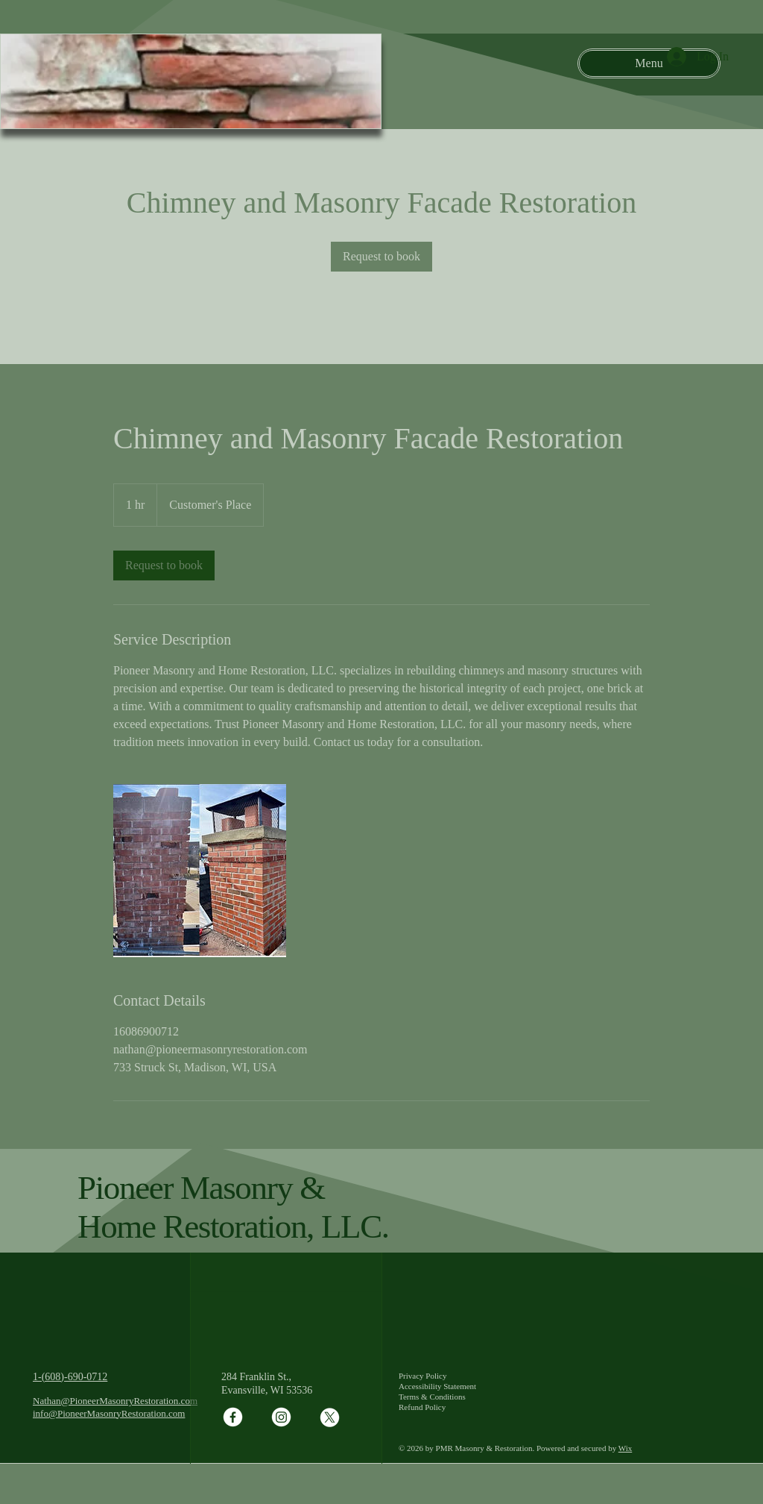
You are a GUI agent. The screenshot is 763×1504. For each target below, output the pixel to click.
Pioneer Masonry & (201, 1187)
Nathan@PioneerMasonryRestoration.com (115, 1400)
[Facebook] (232, 1417)
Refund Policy (422, 1407)
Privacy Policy (422, 1375)
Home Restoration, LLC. (233, 1226)
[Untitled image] (199, 870)
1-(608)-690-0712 (70, 1376)
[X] (329, 1417)
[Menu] (649, 63)
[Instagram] (281, 1417)
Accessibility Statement (437, 1386)
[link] (381, 257)
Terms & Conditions (432, 1396)
